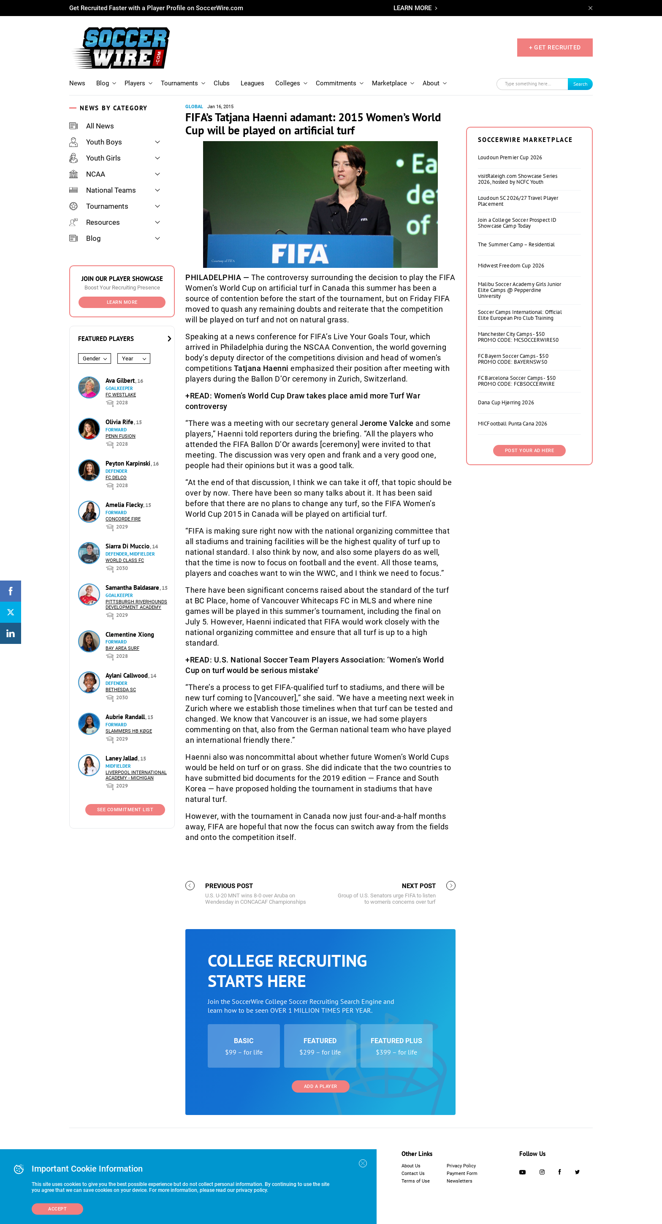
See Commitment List (125, 809)
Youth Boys (95, 142)
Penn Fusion (121, 436)
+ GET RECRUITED (555, 47)
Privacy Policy (461, 1166)
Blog (102, 83)
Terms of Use (416, 1181)
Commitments (336, 83)
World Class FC (125, 560)
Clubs (222, 83)
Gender (91, 358)
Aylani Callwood (127, 675)
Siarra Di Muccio (128, 546)
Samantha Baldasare (133, 587)
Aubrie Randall (126, 717)
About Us (411, 1166)
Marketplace (389, 83)
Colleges (287, 83)
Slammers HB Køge (129, 731)
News (77, 83)
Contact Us (413, 1173)
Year (127, 358)
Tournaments (179, 83)
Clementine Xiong (130, 634)
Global (194, 106)
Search (580, 84)
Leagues (252, 83)
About (431, 83)
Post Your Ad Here (529, 450)
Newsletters (459, 1181)
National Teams (102, 190)
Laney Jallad (122, 758)
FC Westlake (121, 395)
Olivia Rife (120, 422)
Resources (94, 222)
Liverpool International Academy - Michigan (136, 775)
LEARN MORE (412, 8)
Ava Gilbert (121, 380)
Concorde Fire (123, 519)
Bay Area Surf (122, 648)
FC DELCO (116, 477)
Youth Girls (95, 158)
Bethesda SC (121, 689)
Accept (57, 1209)
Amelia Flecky (125, 505)
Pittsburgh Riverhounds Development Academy (136, 604)
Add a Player (320, 1086)
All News (91, 126)
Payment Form (462, 1173)
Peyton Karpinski (129, 463)
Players (135, 83)
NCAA (87, 174)
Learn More (122, 302)
